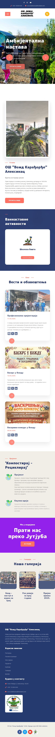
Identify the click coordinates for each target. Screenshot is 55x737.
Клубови (7, 667)
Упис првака (9, 660)
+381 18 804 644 (17, 6)
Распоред (8, 653)
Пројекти (8, 663)
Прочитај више (14, 200)
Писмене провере (11, 656)
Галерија (8, 670)
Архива (7, 674)
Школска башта (27, 249)
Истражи (27, 544)
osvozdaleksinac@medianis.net (36, 6)
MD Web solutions (41, 726)
